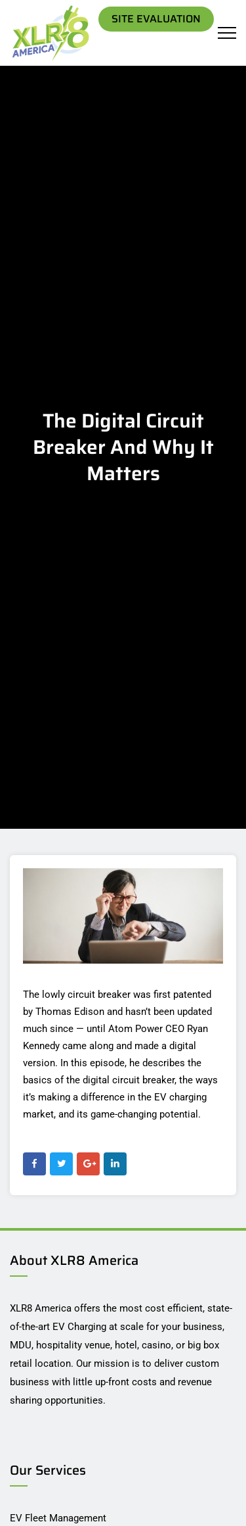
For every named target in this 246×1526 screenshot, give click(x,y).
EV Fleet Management (58, 1518)
